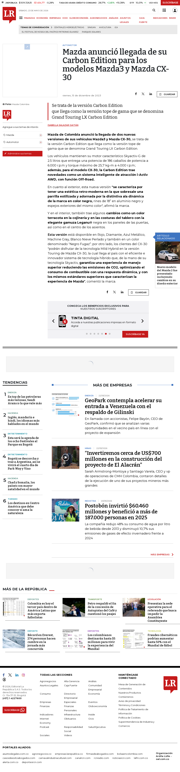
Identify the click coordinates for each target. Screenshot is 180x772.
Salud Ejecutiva (97, 726)
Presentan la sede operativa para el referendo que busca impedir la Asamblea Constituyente (162, 612)
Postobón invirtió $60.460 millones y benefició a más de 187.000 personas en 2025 (121, 512)
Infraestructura (72, 714)
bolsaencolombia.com (130, 753)
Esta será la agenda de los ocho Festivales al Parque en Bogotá (23, 441)
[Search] (154, 10)
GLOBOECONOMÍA (78, 18)
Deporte (33, 631)
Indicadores (46, 714)
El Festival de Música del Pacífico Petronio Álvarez (50, 32)
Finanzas (45, 706)
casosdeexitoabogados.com (19, 757)
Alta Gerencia (71, 681)
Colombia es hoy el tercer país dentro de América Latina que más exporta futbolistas (42, 610)
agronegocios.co (41, 753)
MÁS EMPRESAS (160, 554)
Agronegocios (48, 681)
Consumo (45, 693)
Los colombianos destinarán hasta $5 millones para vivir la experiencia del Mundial (101, 641)
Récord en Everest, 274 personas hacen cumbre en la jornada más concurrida (42, 641)
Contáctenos (125, 696)
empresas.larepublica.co (69, 753)
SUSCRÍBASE (170, 2)
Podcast (44, 726)
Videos (68, 735)
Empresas (45, 701)
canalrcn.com (82, 757)
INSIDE (172, 18)
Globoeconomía (97, 706)
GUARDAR (167, 94)
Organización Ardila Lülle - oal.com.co (164, 756)
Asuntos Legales (49, 685)
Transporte (95, 599)
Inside (91, 714)
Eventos (92, 701)
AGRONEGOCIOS (98, 18)
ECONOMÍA (42, 18)
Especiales (70, 701)
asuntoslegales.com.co (16, 753)
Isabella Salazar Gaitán (63, 125)
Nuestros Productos (129, 692)
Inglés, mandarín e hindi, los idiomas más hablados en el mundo (23, 421)
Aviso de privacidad (129, 700)
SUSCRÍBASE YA (135, 334)
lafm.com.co (141, 757)
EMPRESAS (55, 18)
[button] (52, 321)
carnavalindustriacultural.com (55, 757)
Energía (12, 392)
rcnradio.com (101, 757)
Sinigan (91, 27)
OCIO (65, 18)
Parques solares (91, 32)
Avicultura (105, 27)
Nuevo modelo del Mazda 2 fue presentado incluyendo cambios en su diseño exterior (167, 275)
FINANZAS (29, 18)
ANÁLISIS (113, 18)
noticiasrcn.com (121, 757)
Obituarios (70, 718)
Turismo (12, 499)
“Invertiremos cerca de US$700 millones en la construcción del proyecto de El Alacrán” (123, 459)
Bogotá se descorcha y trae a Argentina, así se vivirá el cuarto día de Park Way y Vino (24, 463)
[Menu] (21, 17)
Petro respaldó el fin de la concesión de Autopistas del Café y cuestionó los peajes (102, 608)
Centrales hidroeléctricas (69, 27)
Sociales (44, 735)
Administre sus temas (17, 153)
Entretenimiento (17, 434)
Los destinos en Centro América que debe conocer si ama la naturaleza (23, 508)
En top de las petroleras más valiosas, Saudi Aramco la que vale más (25, 400)
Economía (94, 693)
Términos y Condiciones (131, 705)
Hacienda (13, 413)
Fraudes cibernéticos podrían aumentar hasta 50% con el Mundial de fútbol (162, 640)
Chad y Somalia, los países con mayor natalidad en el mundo (23, 486)
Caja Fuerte (70, 685)
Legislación (154, 599)
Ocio (91, 718)
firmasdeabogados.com (100, 753)
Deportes (33, 599)
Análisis (92, 681)
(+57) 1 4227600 (12, 698)
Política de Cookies (129, 717)
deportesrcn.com (32, 762)
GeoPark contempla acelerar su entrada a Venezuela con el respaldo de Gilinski (123, 406)
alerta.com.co (10, 762)
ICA (116, 27)
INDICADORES (160, 18)
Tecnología (154, 631)
